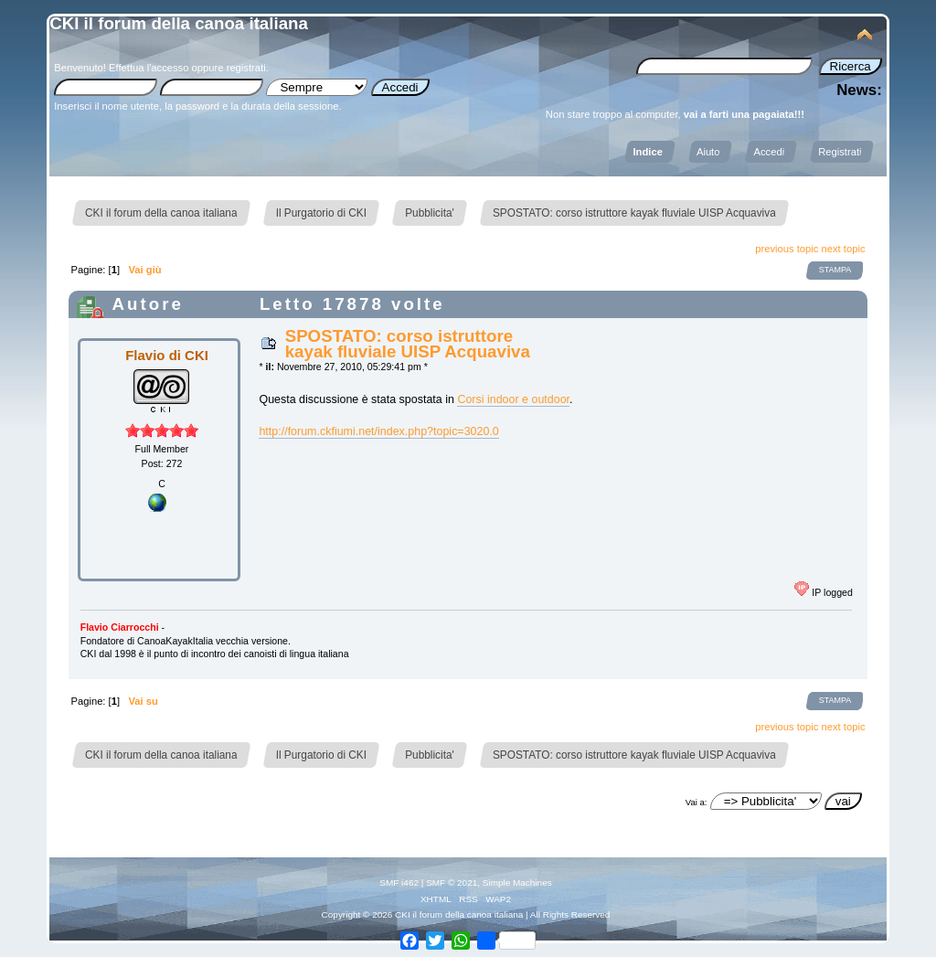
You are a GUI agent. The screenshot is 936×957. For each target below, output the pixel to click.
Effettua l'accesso (148, 67)
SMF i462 (399, 882)
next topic (844, 248)
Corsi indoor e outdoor (513, 399)
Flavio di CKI (166, 355)
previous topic (786, 248)
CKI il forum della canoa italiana (178, 23)
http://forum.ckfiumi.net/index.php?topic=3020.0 (378, 431)
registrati (246, 67)
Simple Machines (517, 882)
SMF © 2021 (451, 882)
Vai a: (696, 802)
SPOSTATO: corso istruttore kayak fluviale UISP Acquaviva (407, 343)
